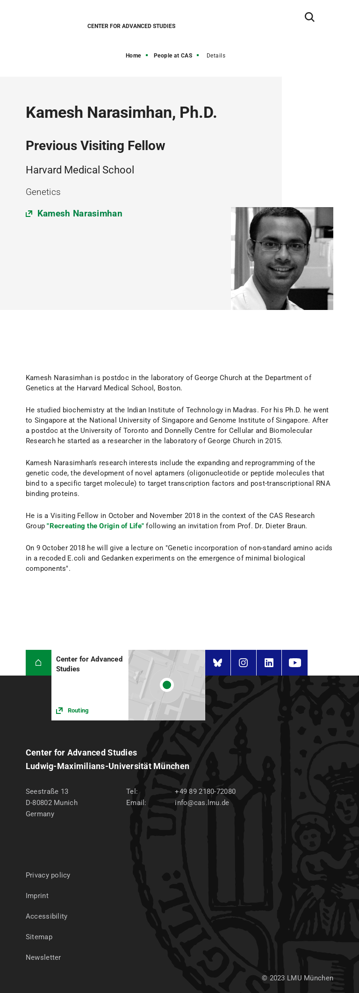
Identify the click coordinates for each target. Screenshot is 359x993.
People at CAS (173, 55)
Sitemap (39, 937)
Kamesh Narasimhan (79, 213)
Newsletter (43, 957)
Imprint (37, 896)
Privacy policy (48, 875)
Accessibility (47, 916)
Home (133, 55)
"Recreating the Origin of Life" (95, 526)
